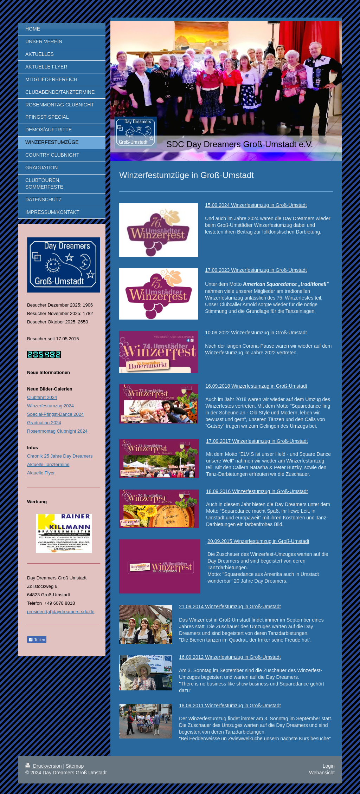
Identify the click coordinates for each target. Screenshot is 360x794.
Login (329, 766)
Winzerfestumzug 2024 (50, 405)
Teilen (36, 639)
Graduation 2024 (44, 422)
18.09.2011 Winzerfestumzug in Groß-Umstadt (230, 705)
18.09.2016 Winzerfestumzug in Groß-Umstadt (257, 491)
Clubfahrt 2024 (42, 397)
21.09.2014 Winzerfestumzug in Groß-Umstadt (230, 606)
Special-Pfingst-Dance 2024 (55, 414)
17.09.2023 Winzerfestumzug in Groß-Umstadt (256, 270)
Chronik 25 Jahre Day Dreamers (59, 456)
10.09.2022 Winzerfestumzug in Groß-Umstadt (256, 332)
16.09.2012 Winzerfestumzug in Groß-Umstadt (230, 657)
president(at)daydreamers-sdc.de (60, 611)
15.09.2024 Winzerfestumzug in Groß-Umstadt (256, 205)
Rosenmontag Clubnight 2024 (57, 431)
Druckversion (44, 766)
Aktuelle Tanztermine (48, 464)
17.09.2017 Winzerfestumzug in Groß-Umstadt (257, 441)
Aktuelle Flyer (41, 472)
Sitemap (75, 766)
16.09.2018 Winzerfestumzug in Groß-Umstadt (256, 386)
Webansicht (322, 772)
